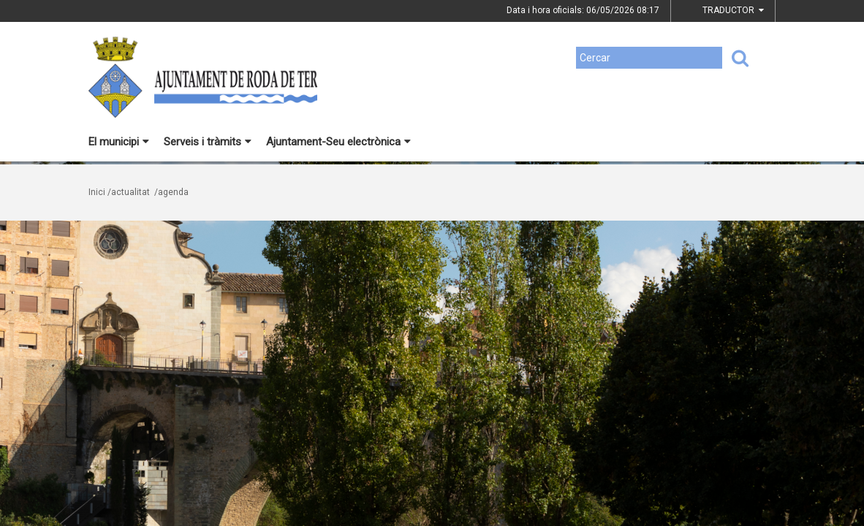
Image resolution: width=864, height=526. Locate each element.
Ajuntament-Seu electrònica (338, 141)
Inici (96, 192)
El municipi (118, 141)
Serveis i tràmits (207, 141)
